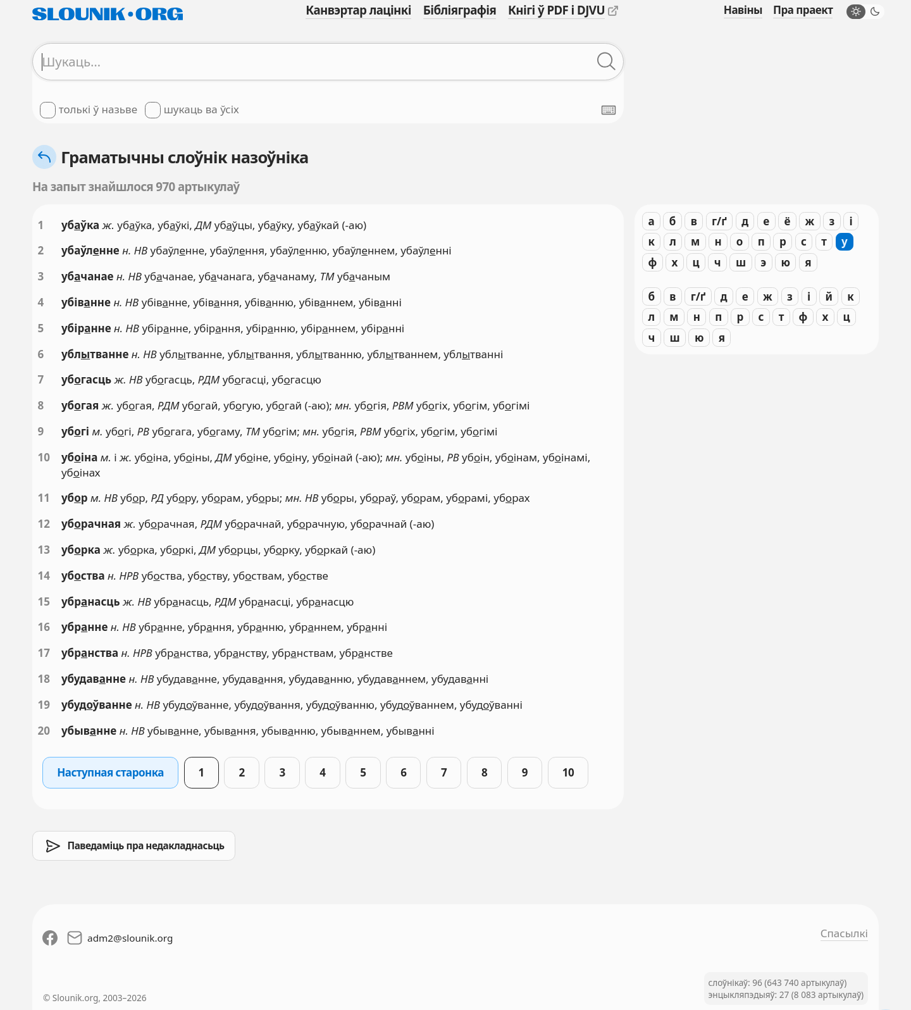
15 (44, 601)
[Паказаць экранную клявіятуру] (608, 110)
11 (44, 497)
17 (44, 652)
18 (44, 678)
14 (44, 575)
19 (44, 704)
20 (44, 730)
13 (44, 549)
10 (44, 457)
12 (44, 523)
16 (44, 627)
